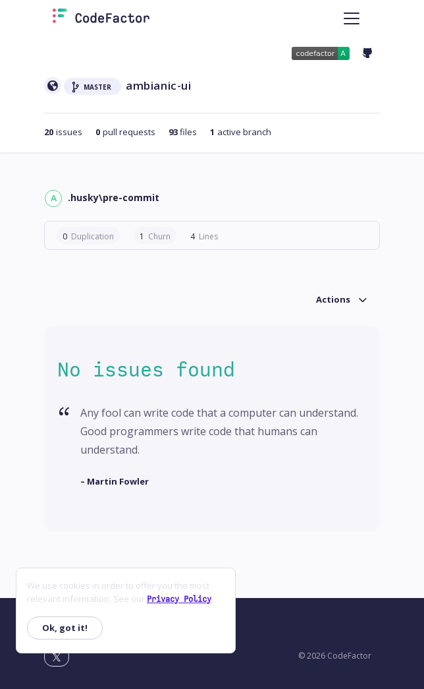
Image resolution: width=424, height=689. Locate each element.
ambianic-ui (159, 85)
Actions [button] (333, 300)
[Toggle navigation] (351, 18)
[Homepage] (101, 18)
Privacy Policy (179, 599)
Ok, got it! (65, 628)
